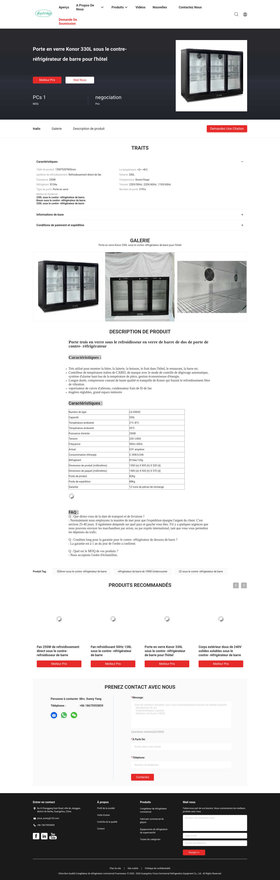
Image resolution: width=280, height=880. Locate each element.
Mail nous (79, 80)
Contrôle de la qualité (107, 822)
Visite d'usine (103, 815)
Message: (137, 697)
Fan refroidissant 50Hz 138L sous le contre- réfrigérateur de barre (111, 651)
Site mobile (133, 868)
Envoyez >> (194, 852)
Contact (101, 828)
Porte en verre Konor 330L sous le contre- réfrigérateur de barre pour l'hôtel (165, 651)
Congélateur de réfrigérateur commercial (153, 810)
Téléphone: (138, 757)
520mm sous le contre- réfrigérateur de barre (82, 571)
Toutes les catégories (150, 839)
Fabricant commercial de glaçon (152, 821)
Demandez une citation (227, 128)
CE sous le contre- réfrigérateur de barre (201, 571)
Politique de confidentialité (157, 868)
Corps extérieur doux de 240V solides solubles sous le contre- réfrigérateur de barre (220, 651)
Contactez (142, 777)
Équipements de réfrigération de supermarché (154, 831)
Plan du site (115, 868)
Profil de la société (106, 808)
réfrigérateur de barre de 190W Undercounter (142, 571)
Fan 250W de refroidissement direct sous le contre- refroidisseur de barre (58, 651)
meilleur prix (47, 80)
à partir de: (138, 739)
